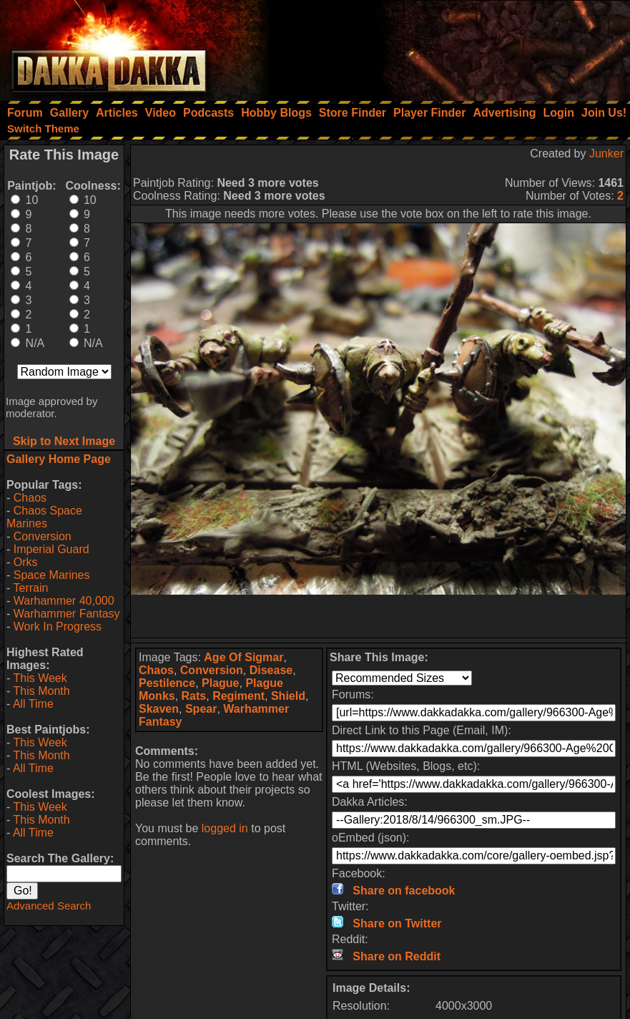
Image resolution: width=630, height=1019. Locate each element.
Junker (606, 153)
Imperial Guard (51, 549)
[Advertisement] (437, 46)
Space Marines (52, 575)
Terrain (30, 588)
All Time (33, 704)
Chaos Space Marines (44, 517)
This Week (40, 678)
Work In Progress (58, 626)
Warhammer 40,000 (64, 601)
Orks (26, 562)
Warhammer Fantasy (67, 614)
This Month (41, 691)
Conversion (43, 536)
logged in (225, 828)
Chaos (30, 498)
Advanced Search (48, 905)
